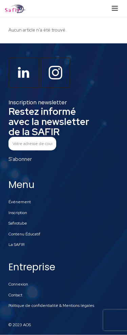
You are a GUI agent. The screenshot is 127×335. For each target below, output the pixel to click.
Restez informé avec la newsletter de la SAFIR (48, 121)
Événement (19, 202)
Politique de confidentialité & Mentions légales (51, 305)
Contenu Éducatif (24, 234)
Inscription (17, 212)
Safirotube (17, 223)
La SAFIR (16, 244)
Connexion (18, 284)
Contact (15, 295)
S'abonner (20, 159)
